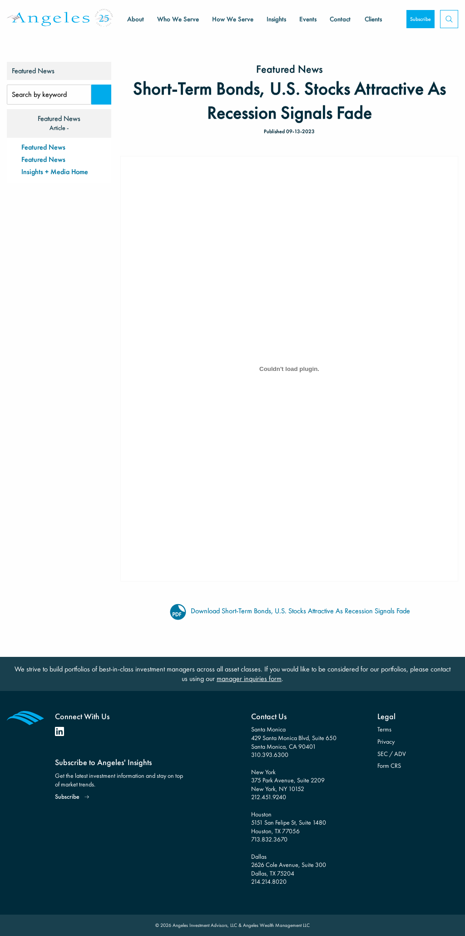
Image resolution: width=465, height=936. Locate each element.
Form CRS (389, 765)
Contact (340, 19)
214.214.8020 (269, 881)
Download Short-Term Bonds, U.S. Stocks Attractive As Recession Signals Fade (289, 611)
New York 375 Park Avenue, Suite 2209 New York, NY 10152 (288, 780)
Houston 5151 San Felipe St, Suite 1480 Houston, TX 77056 (288, 822)
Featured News (43, 147)
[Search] (101, 95)
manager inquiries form (249, 678)
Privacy (386, 741)
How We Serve (232, 19)
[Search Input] (49, 95)
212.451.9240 (268, 797)
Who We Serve (178, 19)
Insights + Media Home (54, 171)
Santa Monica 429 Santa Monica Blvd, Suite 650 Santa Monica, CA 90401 (293, 737)
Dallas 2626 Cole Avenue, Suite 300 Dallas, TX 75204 (288, 864)
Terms (384, 729)
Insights (276, 19)
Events (308, 19)
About (135, 19)
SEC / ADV (391, 754)
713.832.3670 (269, 839)
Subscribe (420, 19)
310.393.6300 (269, 755)
